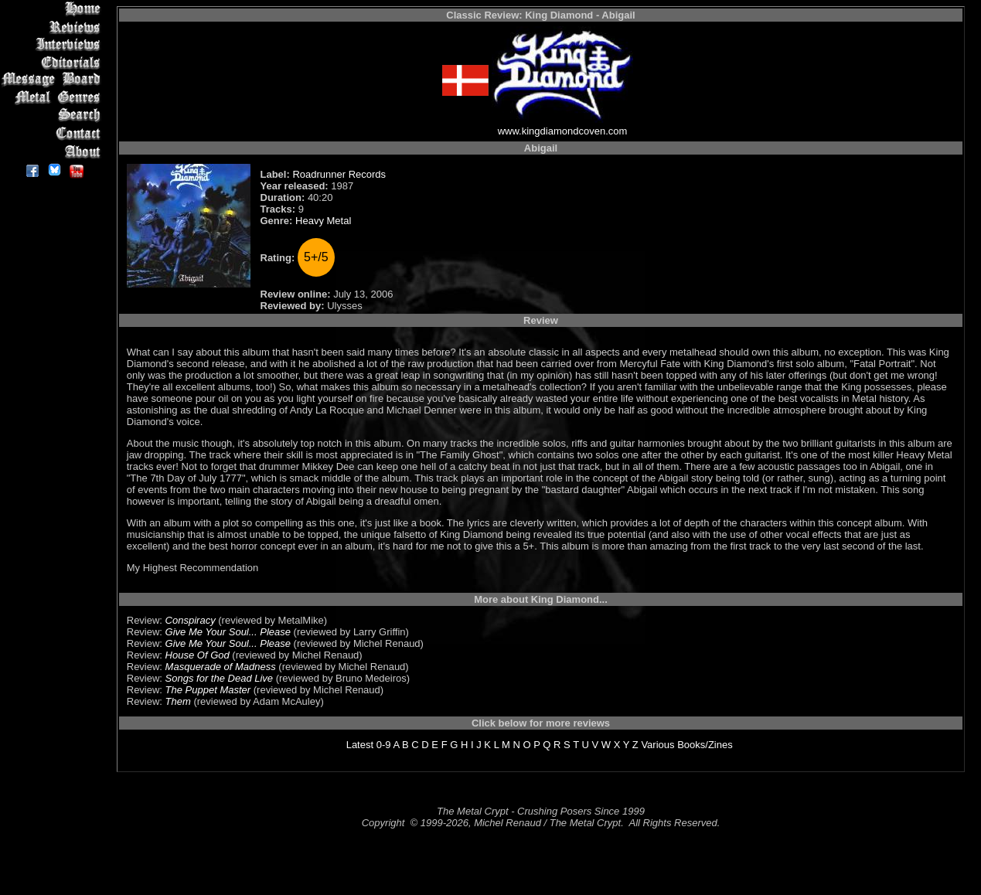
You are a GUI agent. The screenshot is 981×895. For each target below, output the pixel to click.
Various (657, 744)
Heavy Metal (323, 220)
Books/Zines (705, 744)
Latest (359, 744)
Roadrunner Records (339, 174)
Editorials (54, 62)
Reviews (54, 27)
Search (54, 115)
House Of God (197, 655)
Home (54, 9)
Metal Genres (54, 98)
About (54, 151)
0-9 (383, 744)
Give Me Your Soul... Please (228, 632)
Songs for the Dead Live (219, 678)
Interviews (54, 44)
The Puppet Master (208, 690)
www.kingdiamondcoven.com (563, 131)
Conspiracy (190, 620)
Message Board (54, 80)
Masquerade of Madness (220, 666)
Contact (54, 133)
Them (178, 701)
